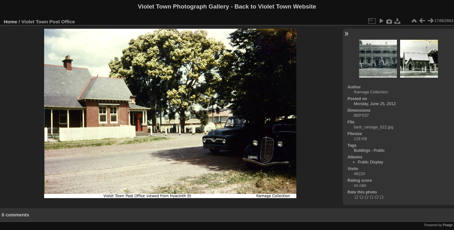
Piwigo (448, 225)
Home (10, 21)
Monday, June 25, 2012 (375, 103)
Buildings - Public (369, 150)
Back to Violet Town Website (275, 6)
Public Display (370, 162)
